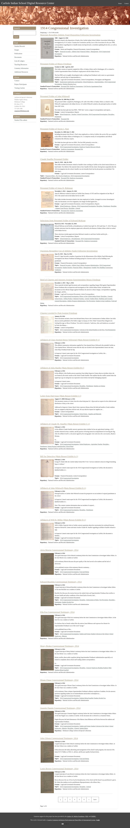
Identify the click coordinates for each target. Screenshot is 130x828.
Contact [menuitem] (126, 3)
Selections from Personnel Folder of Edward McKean (62, 220)
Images (16, 50)
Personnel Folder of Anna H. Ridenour (56, 188)
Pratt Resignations (110, 330)
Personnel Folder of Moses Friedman (55, 64)
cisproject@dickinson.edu (21, 111)
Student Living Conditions (103, 301)
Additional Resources (21, 72)
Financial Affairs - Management (89, 51)
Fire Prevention (90, 301)
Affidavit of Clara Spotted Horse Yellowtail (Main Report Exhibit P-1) (70, 340)
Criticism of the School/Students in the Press (91, 330)
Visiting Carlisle (19, 88)
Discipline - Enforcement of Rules (89, 600)
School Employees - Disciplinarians (70, 238)
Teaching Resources (20, 64)
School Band (69, 446)
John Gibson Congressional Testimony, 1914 (59, 738)
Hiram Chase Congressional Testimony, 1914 (59, 680)
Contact (16, 81)
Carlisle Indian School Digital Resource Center (27, 3)
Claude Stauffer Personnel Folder (54, 159)
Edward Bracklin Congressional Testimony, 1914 (61, 582)
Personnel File (65, 86)
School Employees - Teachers (68, 114)
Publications (18, 53)
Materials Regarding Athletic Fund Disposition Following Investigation (70, 35)
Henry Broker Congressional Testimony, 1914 (59, 646)
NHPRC (93, 816)
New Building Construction (105, 267)
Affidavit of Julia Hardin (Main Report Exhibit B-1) (62, 368)
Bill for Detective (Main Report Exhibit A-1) (59, 456)
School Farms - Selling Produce (64, 298)
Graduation (58, 270)
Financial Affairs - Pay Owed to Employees (57, 176)
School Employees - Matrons (68, 206)
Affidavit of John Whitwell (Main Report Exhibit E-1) (63, 488)
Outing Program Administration (56, 446)
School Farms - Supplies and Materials (90, 414)
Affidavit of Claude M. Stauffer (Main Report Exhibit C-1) (65, 424)
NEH (86, 816)
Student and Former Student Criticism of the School (94, 634)
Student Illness (94, 298)
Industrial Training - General (81, 298)
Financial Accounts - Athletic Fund (70, 51)
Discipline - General (74, 208)
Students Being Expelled (62, 670)
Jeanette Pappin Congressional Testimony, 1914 (60, 708)
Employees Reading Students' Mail (101, 668)
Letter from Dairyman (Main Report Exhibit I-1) (60, 396)
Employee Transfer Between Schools (89, 147)
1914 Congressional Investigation (98, 114)
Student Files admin (20, 120)
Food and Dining (84, 572)
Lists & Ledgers (19, 61)
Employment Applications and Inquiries (71, 82)
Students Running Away (69, 84)
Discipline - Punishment (103, 206)
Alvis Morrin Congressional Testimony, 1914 (59, 550)
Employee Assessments (76, 86)
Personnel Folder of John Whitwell (55, 96)
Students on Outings (99, 386)
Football (94, 267)
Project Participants (20, 84)
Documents (18, 57)
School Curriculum (82, 114)
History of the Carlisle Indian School (89, 296)
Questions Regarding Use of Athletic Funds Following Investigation (69, 251)
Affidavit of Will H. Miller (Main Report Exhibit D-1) (63, 520)
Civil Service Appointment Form (93, 86)
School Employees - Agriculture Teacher (90, 444)
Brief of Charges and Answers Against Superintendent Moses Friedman (70, 280)
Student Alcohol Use (68, 602)
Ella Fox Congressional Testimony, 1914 (57, 612)
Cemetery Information (21, 68)
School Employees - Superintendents (93, 82)
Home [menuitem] (120, 3)
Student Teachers (67, 267)
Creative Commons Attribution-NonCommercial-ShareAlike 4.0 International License (71, 820)
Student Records (19, 46)
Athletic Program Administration (89, 265)
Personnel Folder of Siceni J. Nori (54, 129)
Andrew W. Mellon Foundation (76, 816)
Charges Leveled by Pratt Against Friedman (58, 313)
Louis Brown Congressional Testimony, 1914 (59, 768)
